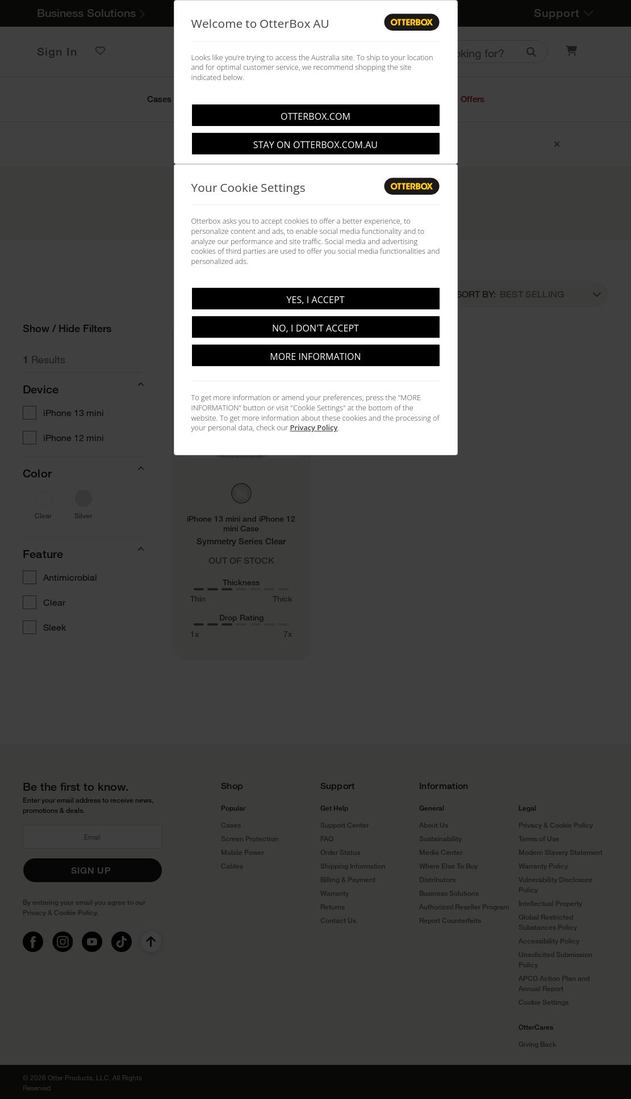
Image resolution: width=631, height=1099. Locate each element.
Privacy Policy (314, 427)
